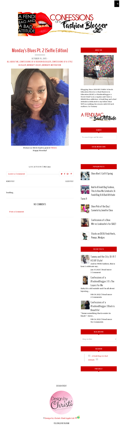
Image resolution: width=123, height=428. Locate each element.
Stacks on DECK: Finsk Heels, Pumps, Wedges (103, 235)
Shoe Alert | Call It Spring (102, 173)
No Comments (97, 322)
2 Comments (96, 297)
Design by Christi (52, 418)
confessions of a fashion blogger (35, 61)
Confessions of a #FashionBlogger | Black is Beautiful (103, 306)
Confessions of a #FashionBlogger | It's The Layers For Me (102, 281)
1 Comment (96, 272)
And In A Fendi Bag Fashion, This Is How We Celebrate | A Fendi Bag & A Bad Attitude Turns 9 (98, 193)
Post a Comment (16, 212)
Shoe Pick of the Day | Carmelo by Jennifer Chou (102, 208)
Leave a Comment (16, 174)
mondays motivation (51, 65)
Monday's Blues (34, 65)
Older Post (69, 181)
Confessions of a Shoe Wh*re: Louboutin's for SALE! (103, 222)
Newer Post (10, 181)
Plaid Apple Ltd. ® (69, 418)
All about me (13, 61)
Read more (107, 270)
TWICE (53, 148)
